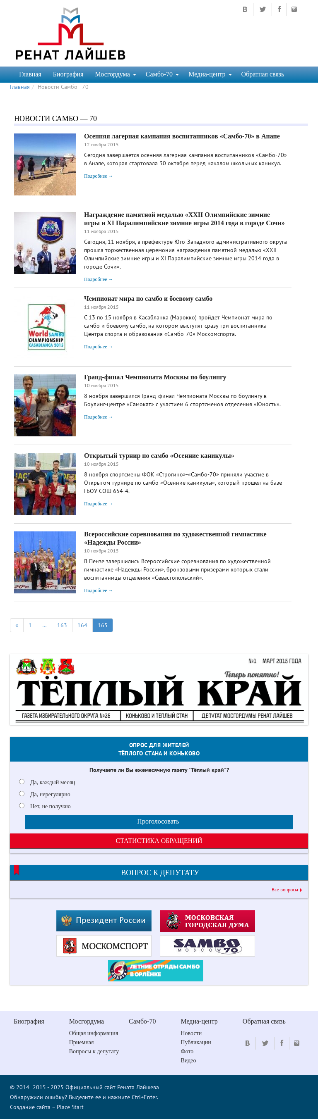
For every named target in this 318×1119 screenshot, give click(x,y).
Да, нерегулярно (50, 794)
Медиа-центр (209, 74)
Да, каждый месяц (52, 782)
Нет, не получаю (50, 806)
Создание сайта (30, 1107)
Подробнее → (98, 176)
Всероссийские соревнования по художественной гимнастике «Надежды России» (175, 538)
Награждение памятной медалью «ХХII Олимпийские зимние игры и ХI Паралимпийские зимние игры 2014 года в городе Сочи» (184, 218)
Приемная (81, 1042)
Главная (30, 74)
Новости (191, 1033)
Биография (68, 74)
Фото (187, 1051)
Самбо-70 (162, 74)
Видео (188, 1060)
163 (62, 625)
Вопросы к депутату (94, 1051)
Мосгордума (115, 74)
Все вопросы (285, 889)
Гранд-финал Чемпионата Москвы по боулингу (155, 377)
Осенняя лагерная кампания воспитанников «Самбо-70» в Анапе (182, 136)
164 (82, 625)
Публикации (196, 1042)
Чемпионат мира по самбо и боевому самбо (148, 298)
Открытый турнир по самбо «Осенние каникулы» (159, 455)
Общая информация (93, 1033)
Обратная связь (262, 74)
